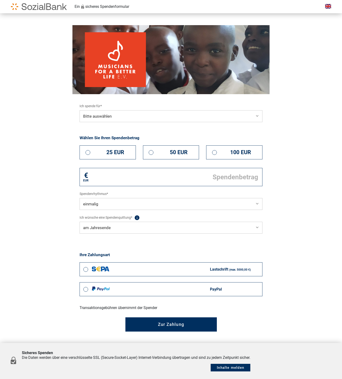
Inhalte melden (230, 367)
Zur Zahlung (171, 324)
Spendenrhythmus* (94, 193)
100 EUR (240, 152)
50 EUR (179, 152)
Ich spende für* (91, 106)
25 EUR (115, 152)
